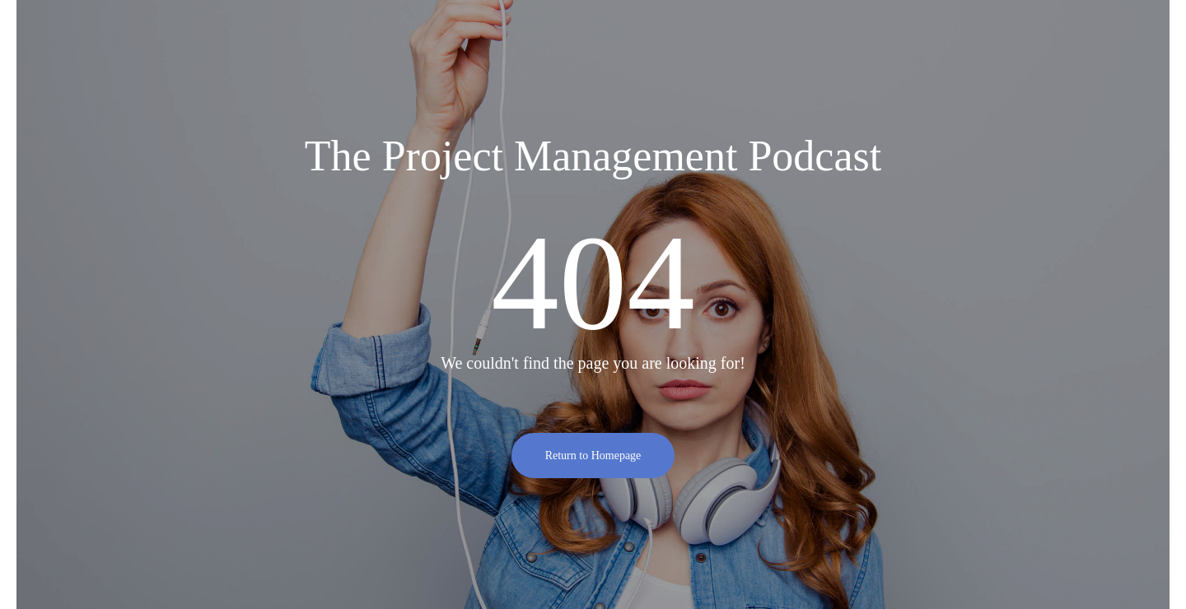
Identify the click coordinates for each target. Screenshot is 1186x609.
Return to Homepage (593, 455)
